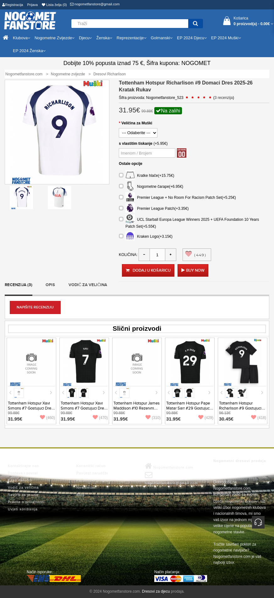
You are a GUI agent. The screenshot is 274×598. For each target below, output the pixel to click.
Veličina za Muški (136, 123)
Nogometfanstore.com (169, 466)
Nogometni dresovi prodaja (239, 461)
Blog (80, 495)
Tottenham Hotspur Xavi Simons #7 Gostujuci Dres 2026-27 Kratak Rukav (30, 408)
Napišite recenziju (35, 307)
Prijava (32, 5)
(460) (47, 417)
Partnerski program (94, 480)
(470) (100, 417)
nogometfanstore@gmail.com (95, 4)
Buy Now (195, 270)
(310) (153, 417)
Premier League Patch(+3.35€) (154, 209)
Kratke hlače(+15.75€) (146, 176)
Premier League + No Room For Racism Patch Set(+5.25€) (177, 198)
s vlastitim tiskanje (135, 143)
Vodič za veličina (87, 284)
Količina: (128, 255)
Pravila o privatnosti (26, 502)
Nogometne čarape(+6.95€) (151, 187)
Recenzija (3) (18, 284)
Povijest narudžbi (92, 473)
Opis (50, 284)
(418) (258, 417)
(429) (205, 417)
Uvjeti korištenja (23, 509)
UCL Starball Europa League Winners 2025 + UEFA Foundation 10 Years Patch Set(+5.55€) (189, 222)
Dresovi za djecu (156, 591)
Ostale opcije (130, 163)
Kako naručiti (20, 480)
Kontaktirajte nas (23, 466)
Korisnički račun (91, 466)
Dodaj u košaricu (148, 270)
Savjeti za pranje (23, 495)
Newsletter (86, 487)
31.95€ (15, 418)
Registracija (12, 5)
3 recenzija (224, 97)
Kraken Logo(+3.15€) (146, 237)
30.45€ (226, 418)
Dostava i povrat (23, 473)
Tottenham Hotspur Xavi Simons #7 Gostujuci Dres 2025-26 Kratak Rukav (83, 408)
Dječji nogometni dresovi (236, 501)
